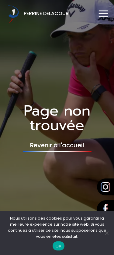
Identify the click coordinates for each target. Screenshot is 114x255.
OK (58, 246)
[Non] (106, 233)
